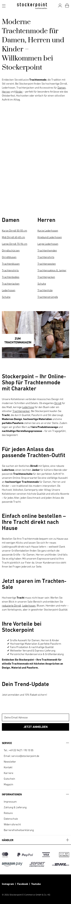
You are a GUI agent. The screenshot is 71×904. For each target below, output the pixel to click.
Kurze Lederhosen (47, 230)
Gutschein (9, 778)
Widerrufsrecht (12, 824)
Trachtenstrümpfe (47, 296)
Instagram (8, 883)
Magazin (8, 784)
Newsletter (10, 761)
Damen (62, 87)
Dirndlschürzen (11, 250)
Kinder (19, 91)
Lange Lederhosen (47, 243)
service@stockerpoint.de (25, 755)
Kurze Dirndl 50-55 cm (14, 230)
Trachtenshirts (10, 270)
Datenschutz (11, 818)
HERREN (17, 200)
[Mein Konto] (60, 5)
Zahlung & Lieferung (15, 807)
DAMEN (18, 184)
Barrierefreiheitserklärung (19, 830)
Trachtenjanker (21, 411)
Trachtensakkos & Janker (51, 270)
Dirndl (57, 403)
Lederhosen (8, 290)
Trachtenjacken (11, 283)
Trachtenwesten (46, 263)
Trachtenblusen (11, 263)
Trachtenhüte (45, 290)
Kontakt (8, 767)
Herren (6, 91)
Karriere (8, 773)
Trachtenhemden (47, 250)
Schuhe (6, 296)
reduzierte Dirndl (11, 605)
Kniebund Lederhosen (49, 237)
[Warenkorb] (67, 5)
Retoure (8, 813)
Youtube (36, 883)
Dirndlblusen (9, 257)
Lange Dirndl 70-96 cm (14, 243)
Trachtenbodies (10, 277)
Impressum (10, 801)
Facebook (23, 883)
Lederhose (28, 407)
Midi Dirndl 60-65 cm (13, 237)
